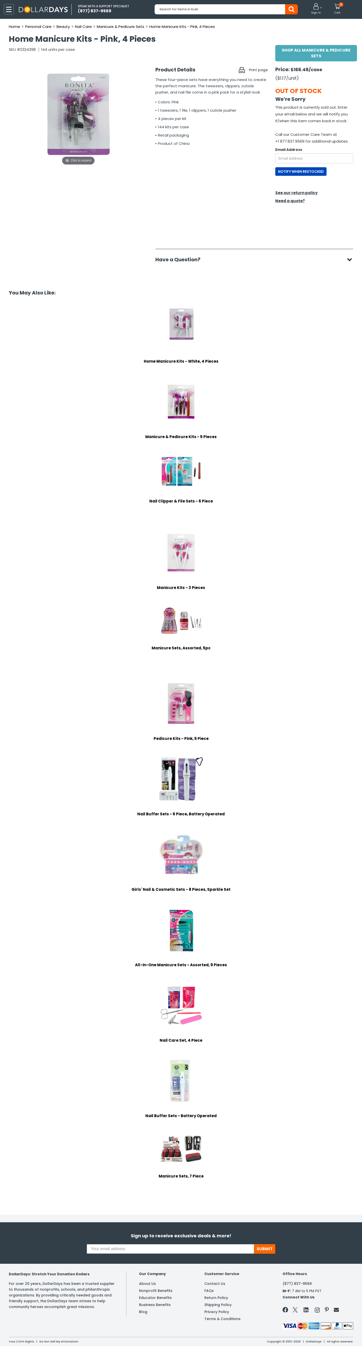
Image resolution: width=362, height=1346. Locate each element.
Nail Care (83, 26)
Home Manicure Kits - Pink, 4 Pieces (182, 26)
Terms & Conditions (222, 1318)
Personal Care (38, 26)
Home (14, 26)
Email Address (288, 149)
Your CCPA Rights (21, 1341)
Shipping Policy (218, 1304)
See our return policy (296, 192)
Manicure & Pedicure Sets (120, 26)
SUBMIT (265, 1249)
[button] (316, 9)
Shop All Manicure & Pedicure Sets (316, 53)
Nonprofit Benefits (155, 1290)
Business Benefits (155, 1304)
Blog (143, 1311)
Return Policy (216, 1297)
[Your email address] (170, 1249)
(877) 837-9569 (297, 1283)
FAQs (209, 1290)
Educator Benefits (155, 1297)
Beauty (63, 26)
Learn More (317, 1335)
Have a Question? (180, 259)
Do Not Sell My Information (58, 1341)
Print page (258, 69)
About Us (147, 1283)
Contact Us (214, 1283)
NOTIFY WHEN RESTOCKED (301, 171)
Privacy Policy (216, 1311)
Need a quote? (290, 200)
